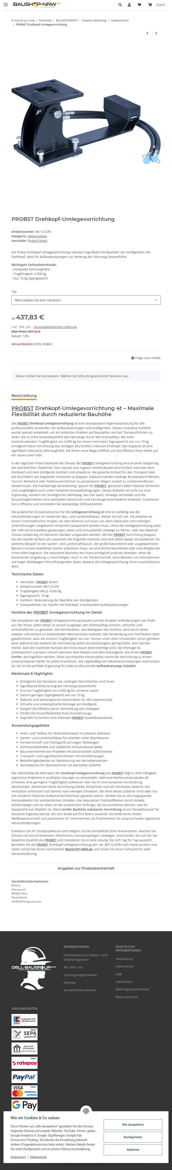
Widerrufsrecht (127, 997)
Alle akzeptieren (133, 1124)
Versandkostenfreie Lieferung (55, 327)
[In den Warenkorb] (14, 47)
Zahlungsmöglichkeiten (80, 975)
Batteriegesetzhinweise (132, 989)
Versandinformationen (80, 990)
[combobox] (86, 300)
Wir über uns (73, 967)
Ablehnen (132, 1149)
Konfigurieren (133, 1137)
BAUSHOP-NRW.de (79, 849)
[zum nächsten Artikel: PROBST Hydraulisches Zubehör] (156, 33)
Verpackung (124, 959)
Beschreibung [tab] (24, 396)
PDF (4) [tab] (85, 396)
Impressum (18, 1157)
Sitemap (69, 982)
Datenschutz (38, 1157)
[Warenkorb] (157, 4)
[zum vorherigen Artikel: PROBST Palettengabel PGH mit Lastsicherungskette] (147, 33)
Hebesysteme (37, 236)
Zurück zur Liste (25, 20)
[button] (121, 4)
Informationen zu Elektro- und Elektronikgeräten (85, 957)
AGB (119, 974)
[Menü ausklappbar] (5, 2)
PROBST (22, 408)
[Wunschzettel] (139, 4)
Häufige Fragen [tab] (57, 396)
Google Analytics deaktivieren (52, 1164)
